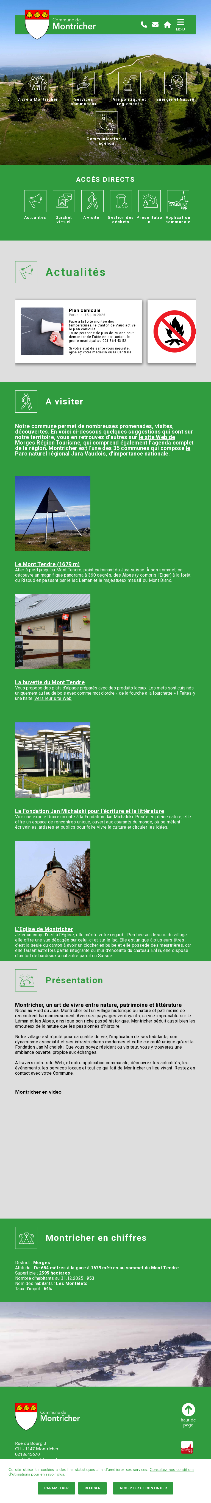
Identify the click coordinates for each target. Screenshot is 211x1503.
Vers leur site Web (53, 698)
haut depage (188, 1415)
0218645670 (27, 1454)
